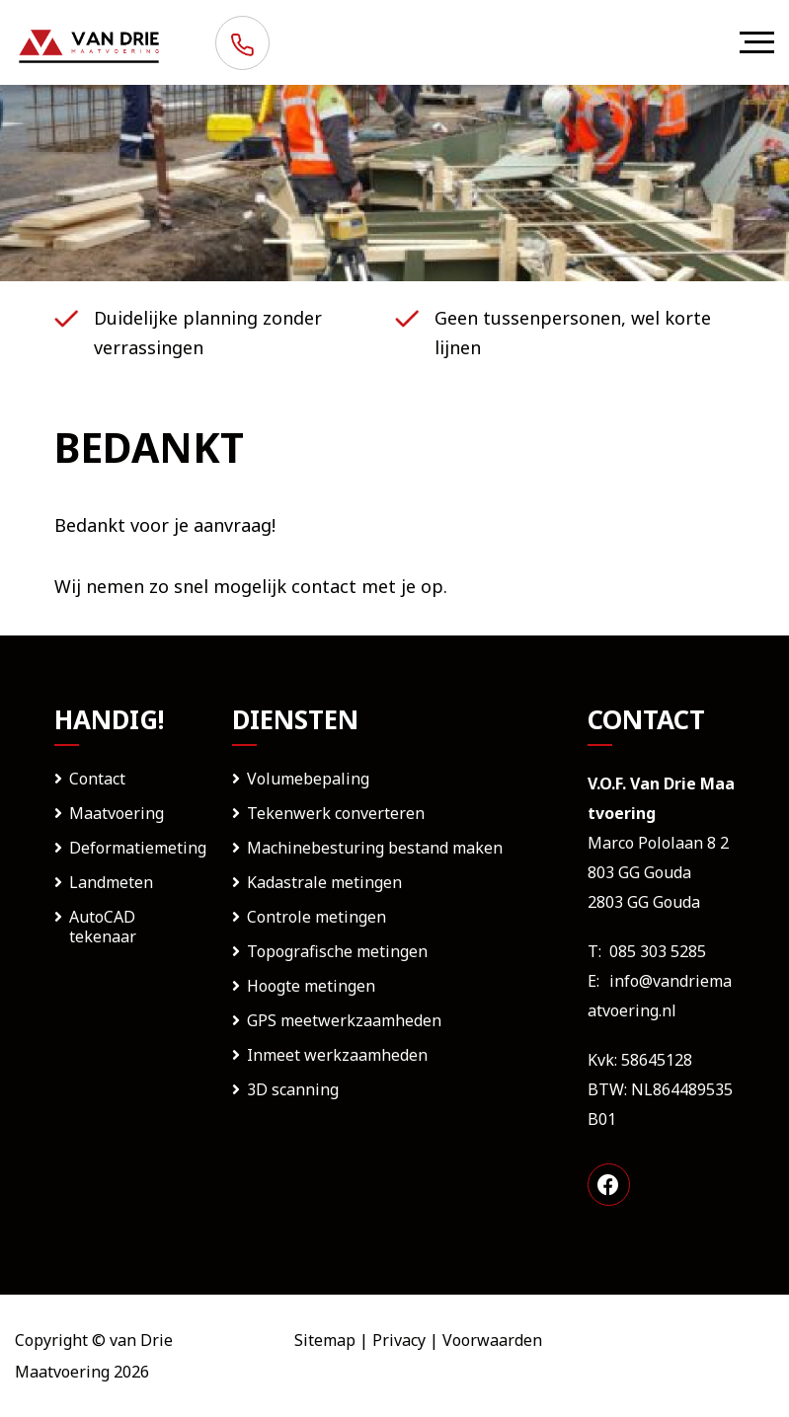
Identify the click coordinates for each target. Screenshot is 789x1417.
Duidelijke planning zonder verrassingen (208, 332)
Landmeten (111, 882)
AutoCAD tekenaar (102, 926)
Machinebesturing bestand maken (375, 847)
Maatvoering (116, 813)
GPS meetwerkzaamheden (344, 1020)
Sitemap (324, 1340)
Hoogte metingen (311, 986)
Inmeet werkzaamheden (337, 1055)
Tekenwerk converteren (336, 813)
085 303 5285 (657, 951)
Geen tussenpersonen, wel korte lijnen (572, 332)
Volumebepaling (308, 778)
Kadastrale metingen (324, 882)
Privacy (399, 1340)
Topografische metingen (337, 951)
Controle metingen (316, 917)
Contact (97, 778)
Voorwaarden (492, 1340)
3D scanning (293, 1089)
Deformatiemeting (137, 847)
